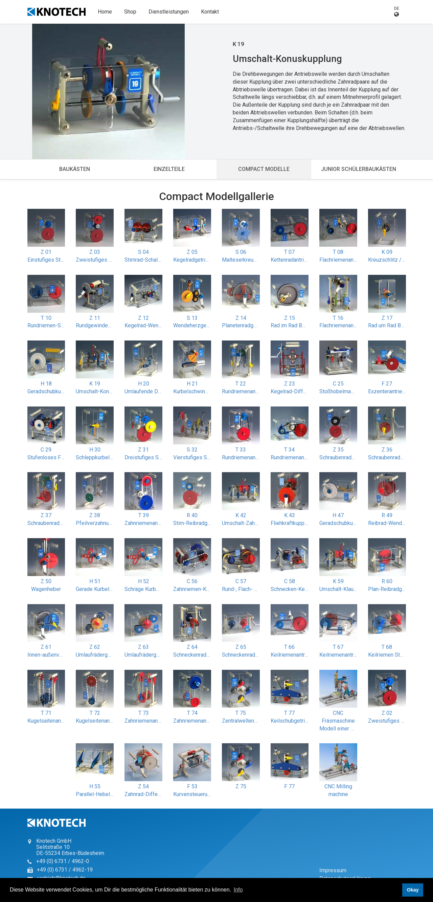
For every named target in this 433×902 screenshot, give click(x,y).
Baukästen (74, 169)
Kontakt (210, 11)
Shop (130, 11)
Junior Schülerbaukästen (358, 169)
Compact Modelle (264, 169)
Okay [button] (412, 890)
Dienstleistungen (169, 11)
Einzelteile (169, 169)
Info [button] (238, 890)
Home (105, 11)
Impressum (332, 870)
